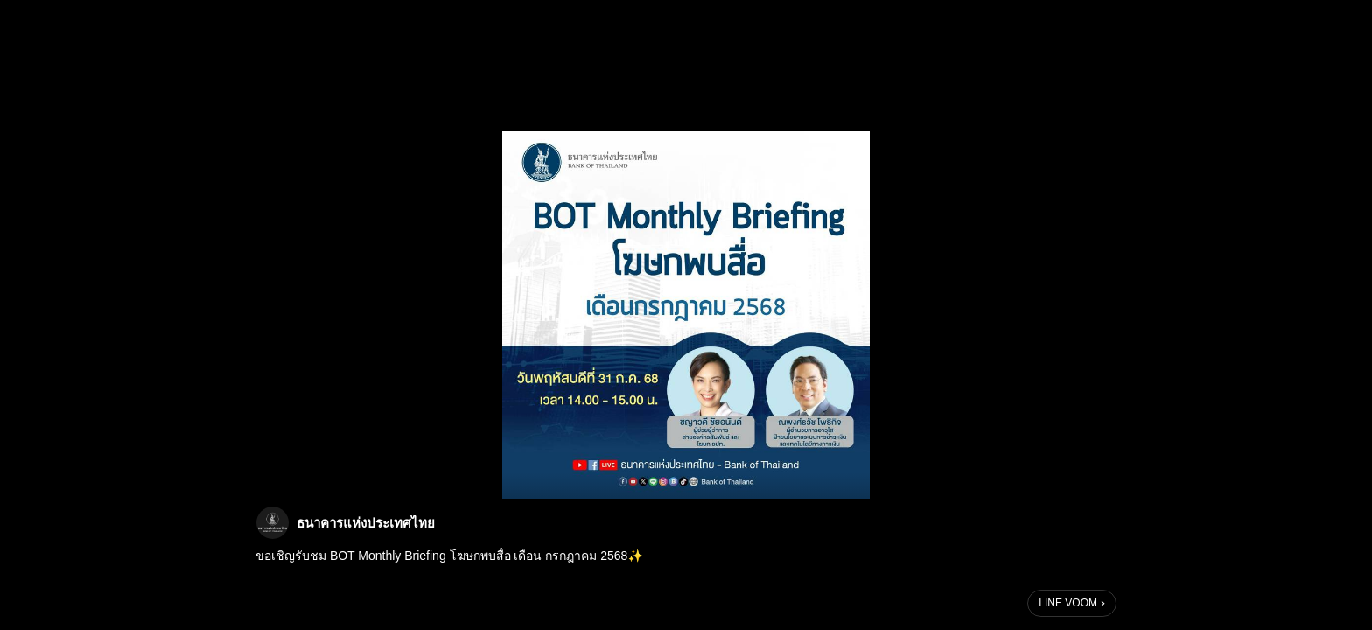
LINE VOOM (1068, 603)
